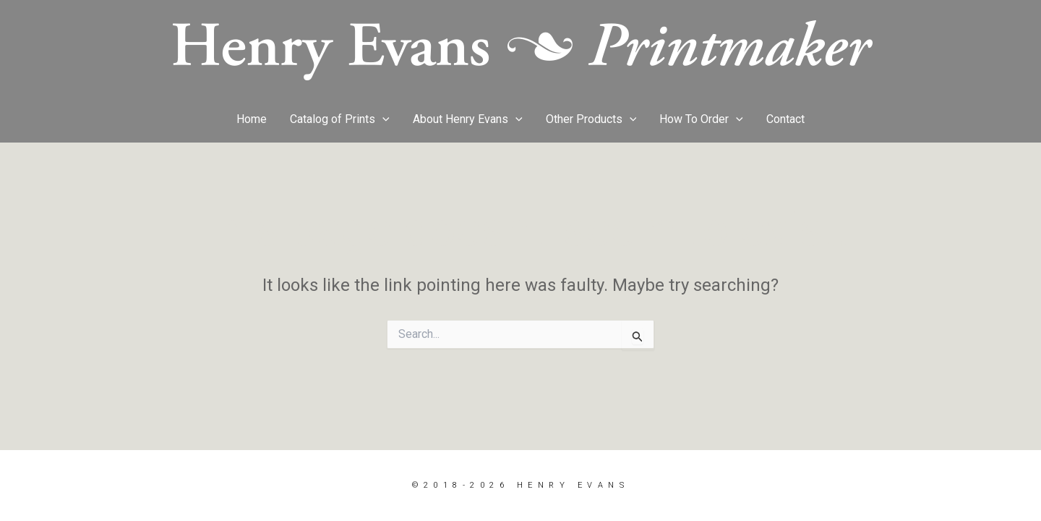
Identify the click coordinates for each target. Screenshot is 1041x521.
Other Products (591, 119)
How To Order (701, 119)
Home (251, 119)
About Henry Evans (468, 119)
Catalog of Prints (340, 119)
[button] (382, 119)
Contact (785, 119)
